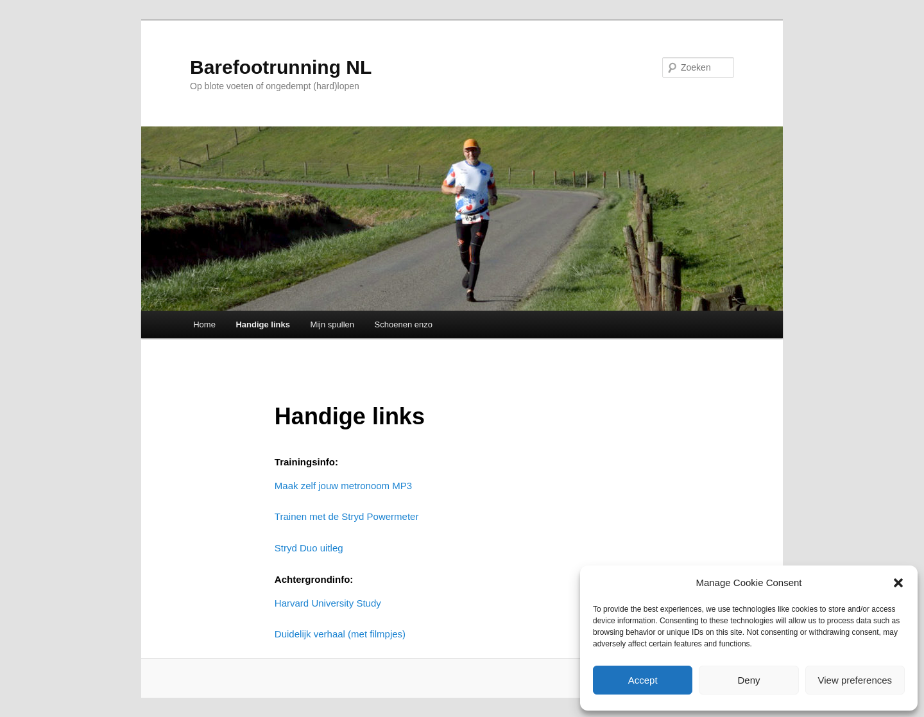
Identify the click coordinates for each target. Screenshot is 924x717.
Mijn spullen (332, 324)
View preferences (855, 680)
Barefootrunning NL (281, 67)
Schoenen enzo (403, 324)
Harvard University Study (328, 603)
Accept (643, 680)
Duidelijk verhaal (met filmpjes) (340, 633)
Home (204, 324)
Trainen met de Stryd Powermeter (347, 516)
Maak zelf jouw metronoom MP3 (343, 485)
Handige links (262, 324)
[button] (898, 582)
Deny (748, 680)
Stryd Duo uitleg (309, 547)
